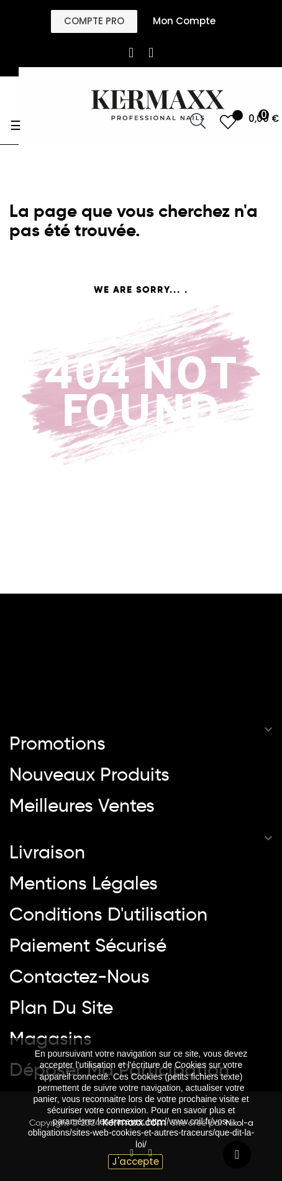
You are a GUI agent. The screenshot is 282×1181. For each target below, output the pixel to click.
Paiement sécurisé (87, 945)
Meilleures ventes (82, 805)
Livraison (47, 852)
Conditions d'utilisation (108, 914)
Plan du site (61, 1007)
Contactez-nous (79, 976)
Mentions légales (83, 883)
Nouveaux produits (89, 774)
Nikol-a (238, 1122)
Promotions (57, 743)
